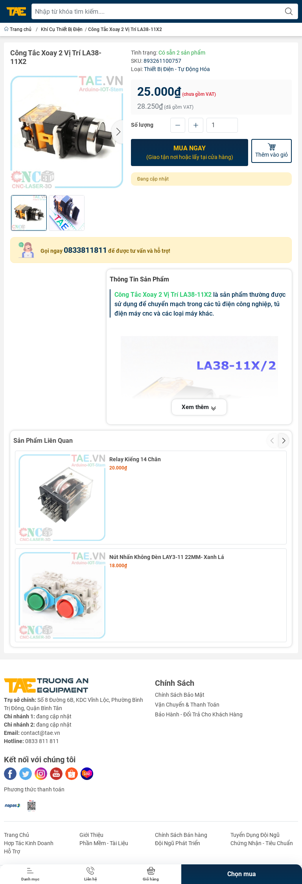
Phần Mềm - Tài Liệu (103, 843)
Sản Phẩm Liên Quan (43, 440)
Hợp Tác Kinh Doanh (28, 843)
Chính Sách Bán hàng (181, 835)
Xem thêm (199, 408)
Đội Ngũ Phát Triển (177, 843)
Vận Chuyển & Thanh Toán (187, 704)
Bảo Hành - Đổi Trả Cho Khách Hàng (199, 714)
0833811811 (85, 250)
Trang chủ (18, 29)
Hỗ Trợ (12, 851)
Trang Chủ (16, 835)
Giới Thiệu (91, 835)
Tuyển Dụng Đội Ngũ (255, 835)
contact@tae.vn (40, 733)
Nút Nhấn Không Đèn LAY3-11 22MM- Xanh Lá (166, 557)
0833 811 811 (42, 741)
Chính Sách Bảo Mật (179, 695)
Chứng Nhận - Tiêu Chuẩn (261, 843)
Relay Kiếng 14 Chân (135, 459)
